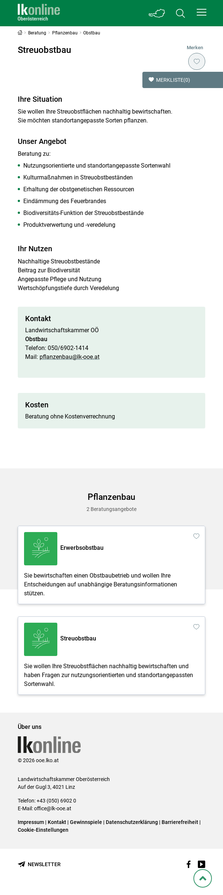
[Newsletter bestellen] (39, 864)
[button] (201, 12)
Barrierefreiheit (180, 822)
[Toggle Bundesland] (157, 13)
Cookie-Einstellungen (43, 830)
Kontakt (57, 822)
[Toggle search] (180, 13)
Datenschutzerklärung (132, 822)
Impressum (31, 822)
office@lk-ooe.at (52, 808)
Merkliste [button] (169, 80)
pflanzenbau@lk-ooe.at (69, 356)
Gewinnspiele (86, 822)
